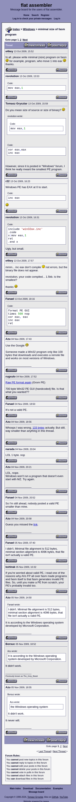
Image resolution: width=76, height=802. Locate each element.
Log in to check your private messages (32, 18)
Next (25, 39)
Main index (15, 788)
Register (45, 15)
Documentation (43, 788)
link (35, 524)
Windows (29, 29)
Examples (58, 788)
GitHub (55, 797)
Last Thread (45, 751)
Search (35, 15)
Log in (57, 18)
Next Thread (59, 751)
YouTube (64, 797)
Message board (36, 792)
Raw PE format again (18, 382)
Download (28, 788)
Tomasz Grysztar (35, 797)
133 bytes (38, 427)
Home (26, 15)
